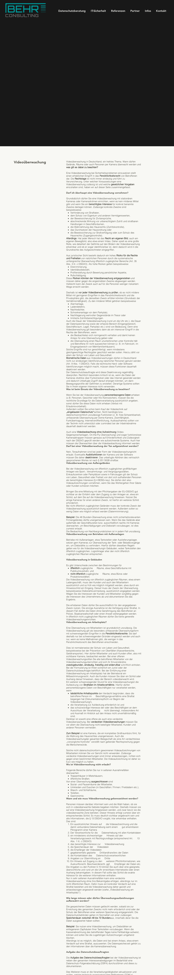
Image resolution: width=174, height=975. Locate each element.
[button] (148, 11)
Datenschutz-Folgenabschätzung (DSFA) (87, 963)
